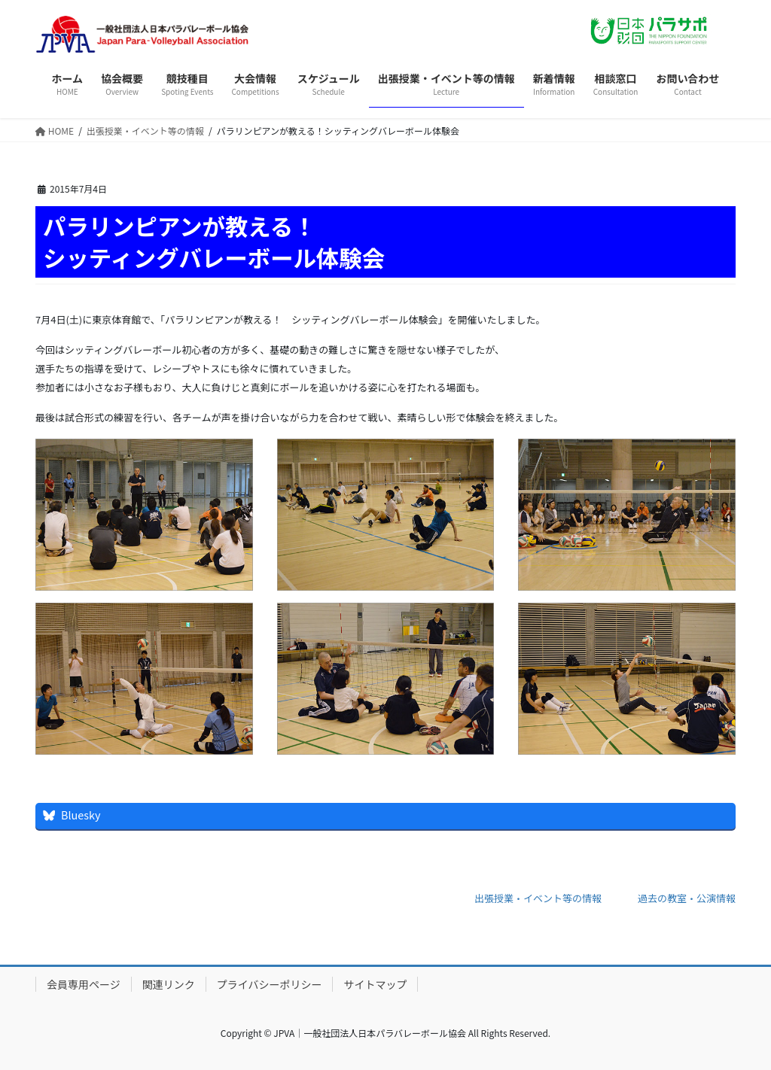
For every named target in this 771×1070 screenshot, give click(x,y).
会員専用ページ (83, 984)
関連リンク (168, 984)
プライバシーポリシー (269, 984)
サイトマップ (375, 984)
